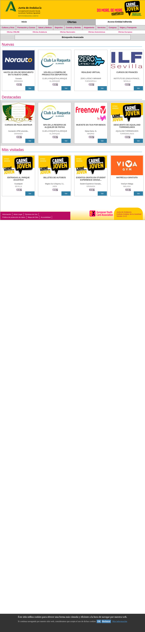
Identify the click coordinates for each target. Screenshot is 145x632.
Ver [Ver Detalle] (30, 88)
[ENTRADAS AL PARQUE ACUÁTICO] (18, 179)
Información (6, 214)
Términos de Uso (31, 214)
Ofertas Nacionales (67, 32)
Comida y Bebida (73, 28)
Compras (113, 28)
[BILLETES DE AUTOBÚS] (55, 179)
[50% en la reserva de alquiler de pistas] (55, 126)
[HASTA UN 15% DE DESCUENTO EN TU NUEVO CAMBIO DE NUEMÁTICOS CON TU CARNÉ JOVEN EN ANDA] (18, 74)
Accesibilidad (46, 217)
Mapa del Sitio (33, 217)
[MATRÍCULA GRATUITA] (127, 179)
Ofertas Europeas (125, 32)
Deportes (59, 28)
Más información (119, 621)
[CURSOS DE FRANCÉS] (127, 74)
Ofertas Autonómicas (96, 32)
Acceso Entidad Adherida (120, 22)
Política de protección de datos (13, 217)
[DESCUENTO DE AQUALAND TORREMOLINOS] (127, 126)
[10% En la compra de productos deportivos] (55, 74)
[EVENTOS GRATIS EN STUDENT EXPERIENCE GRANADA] (91, 179)
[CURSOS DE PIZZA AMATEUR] (18, 126)
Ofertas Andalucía (40, 32)
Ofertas (72, 22)
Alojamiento (89, 28)
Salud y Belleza (45, 28)
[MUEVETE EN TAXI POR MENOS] (91, 126)
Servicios (101, 28)
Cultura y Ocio (8, 28)
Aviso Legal (18, 214)
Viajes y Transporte (128, 28)
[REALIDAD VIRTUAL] (91, 74)
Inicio (24, 22)
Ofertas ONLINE (13, 32)
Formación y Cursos (26, 28)
